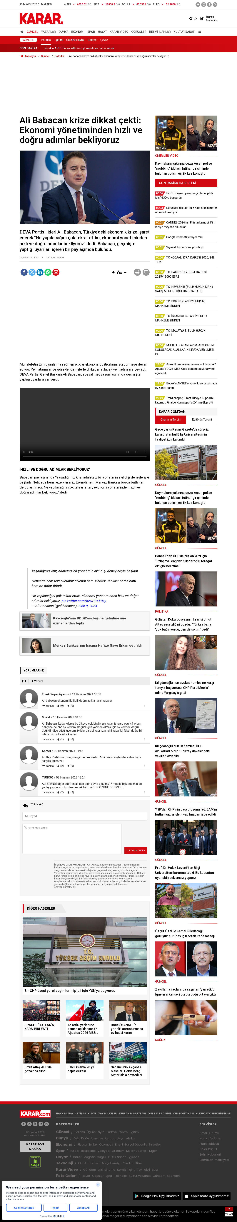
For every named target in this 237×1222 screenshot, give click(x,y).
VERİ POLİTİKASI (183, 1113)
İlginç (131, 1170)
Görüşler (138, 32)
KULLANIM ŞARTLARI (132, 1113)
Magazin (90, 1157)
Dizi (100, 1170)
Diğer (153, 1151)
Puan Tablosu (209, 1144)
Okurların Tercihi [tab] (171, 419)
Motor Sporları (136, 1151)
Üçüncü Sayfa (75, 40)
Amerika (97, 1138)
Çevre (104, 40)
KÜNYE (92, 1113)
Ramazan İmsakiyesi (214, 1160)
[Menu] (199, 32)
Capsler (98, 1176)
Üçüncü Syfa (95, 1132)
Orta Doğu (81, 1138)
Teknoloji (64, 1163)
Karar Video (119, 32)
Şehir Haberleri (210, 1154)
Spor (91, 32)
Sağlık (101, 1157)
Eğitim (58, 40)
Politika (46, 40)
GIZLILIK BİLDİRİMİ (159, 1113)
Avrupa (110, 1138)
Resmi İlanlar (160, 32)
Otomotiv (106, 1144)
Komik (121, 1170)
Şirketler (155, 1144)
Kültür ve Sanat (140, 1176)
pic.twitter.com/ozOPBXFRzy (84, 601)
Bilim (138, 1163)
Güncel (32, 32)
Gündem (89, 1170)
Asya (120, 1138)
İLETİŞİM (80, 1113)
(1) (62, 739)
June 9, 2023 (87, 606)
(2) (62, 765)
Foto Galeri (66, 1175)
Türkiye (92, 40)
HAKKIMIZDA (64, 1113)
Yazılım (128, 1163)
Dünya (63, 32)
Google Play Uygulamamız (160, 1196)
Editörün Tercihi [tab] (202, 419)
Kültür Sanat (184, 32)
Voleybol (103, 1151)
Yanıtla (50, 705)
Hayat (102, 32)
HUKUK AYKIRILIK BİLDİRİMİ (213, 1113)
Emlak (93, 1144)
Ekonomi (77, 32)
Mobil (82, 1163)
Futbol (74, 1151)
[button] (113, 272)
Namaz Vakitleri (210, 1138)
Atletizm (118, 1151)
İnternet (94, 1163)
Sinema (109, 1170)
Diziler (77, 1157)
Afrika (130, 1138)
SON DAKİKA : (29, 48)
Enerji (119, 1144)
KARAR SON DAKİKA (35, 1146)
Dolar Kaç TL (208, 1149)
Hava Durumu (209, 1133)
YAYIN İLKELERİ (107, 1113)
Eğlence (133, 1157)
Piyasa (82, 1144)
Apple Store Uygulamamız (210, 1196)
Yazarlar (48, 32)
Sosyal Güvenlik (136, 1144)
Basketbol (88, 1151)
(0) (62, 705)
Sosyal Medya (111, 1163)
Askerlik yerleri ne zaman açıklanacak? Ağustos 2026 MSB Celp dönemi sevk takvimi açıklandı (104, 48)
